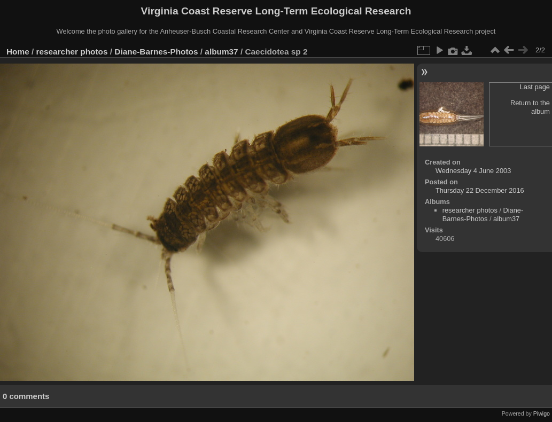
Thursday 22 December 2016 (480, 190)
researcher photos (72, 51)
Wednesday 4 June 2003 (473, 171)
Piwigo (541, 413)
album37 (221, 51)
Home (17, 51)
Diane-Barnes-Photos (156, 51)
